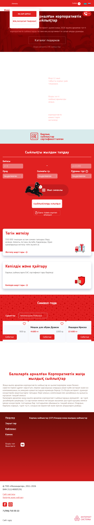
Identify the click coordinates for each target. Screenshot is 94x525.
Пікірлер (10, 417)
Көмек (9, 434)
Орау (5, 171)
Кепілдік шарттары (15, 285)
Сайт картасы (9, 494)
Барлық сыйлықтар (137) (41, 417)
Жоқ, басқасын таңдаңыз (24, 21)
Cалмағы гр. (43, 171)
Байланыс (10, 428)
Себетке (9, 336)
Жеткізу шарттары (14, 252)
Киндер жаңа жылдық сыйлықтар (70, 417)
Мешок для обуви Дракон (45, 327)
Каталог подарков (47, 40)
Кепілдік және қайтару (13, 497)
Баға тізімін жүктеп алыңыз (47, 213)
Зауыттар (10, 423)
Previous (5, 335)
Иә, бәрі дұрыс (24, 14)
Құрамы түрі (79, 171)
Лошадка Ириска (77, 327)
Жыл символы (55, 190)
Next (88, 335)
